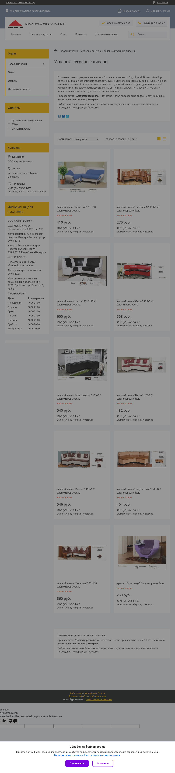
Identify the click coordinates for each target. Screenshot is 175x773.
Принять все (77, 763)
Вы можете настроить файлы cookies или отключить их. (86, 755)
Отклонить (103, 763)
